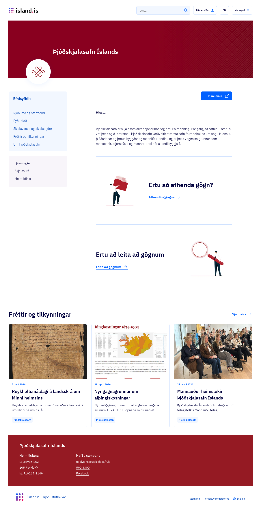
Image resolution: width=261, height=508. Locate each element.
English (240, 498)
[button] (205, 10)
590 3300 (83, 467)
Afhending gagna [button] (164, 197)
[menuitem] (38, 113)
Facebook (82, 473)
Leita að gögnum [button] (112, 267)
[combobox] (163, 10)
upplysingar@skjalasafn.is (93, 461)
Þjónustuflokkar (54, 497)
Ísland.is (33, 497)
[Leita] (186, 10)
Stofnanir (194, 498)
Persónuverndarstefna (216, 498)
